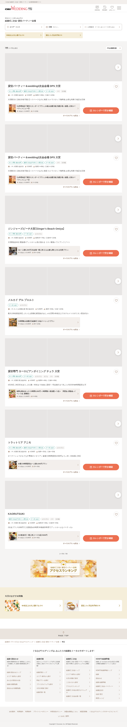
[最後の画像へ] (118, 67)
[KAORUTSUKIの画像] (63, 495)
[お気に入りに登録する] (116, 86)
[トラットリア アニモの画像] (63, 424)
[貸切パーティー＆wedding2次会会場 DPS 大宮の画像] (63, 67)
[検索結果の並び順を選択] (113, 48)
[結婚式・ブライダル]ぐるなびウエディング (19, 642)
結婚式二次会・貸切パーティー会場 (47, 642)
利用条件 (28, 711)
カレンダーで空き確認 (101, 110)
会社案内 (12, 711)
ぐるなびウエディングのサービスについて (103, 711)
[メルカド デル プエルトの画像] (63, 281)
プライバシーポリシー (40, 711)
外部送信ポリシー (56, 711)
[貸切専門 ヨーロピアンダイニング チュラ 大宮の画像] (63, 352)
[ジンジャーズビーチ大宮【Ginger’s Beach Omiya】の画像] (63, 210)
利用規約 (20, 711)
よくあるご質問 (63, 716)
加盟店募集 (83, 711)
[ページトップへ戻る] (63, 634)
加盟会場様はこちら (71, 711)
